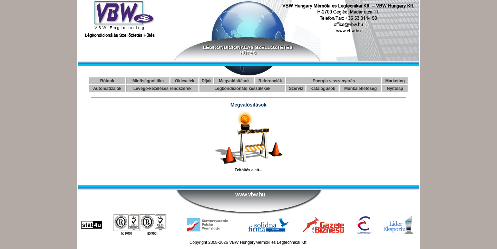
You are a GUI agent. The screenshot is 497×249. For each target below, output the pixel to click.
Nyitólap (395, 88)
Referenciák (270, 81)
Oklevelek (184, 81)
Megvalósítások (234, 81)
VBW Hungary (242, 242)
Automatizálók (107, 88)
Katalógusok (322, 88)
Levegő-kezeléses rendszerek (162, 88)
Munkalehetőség (360, 88)
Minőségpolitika (148, 81)
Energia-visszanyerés (334, 81)
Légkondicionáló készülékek (242, 88)
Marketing (395, 81)
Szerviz (296, 88)
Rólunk (107, 81)
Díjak (207, 81)
